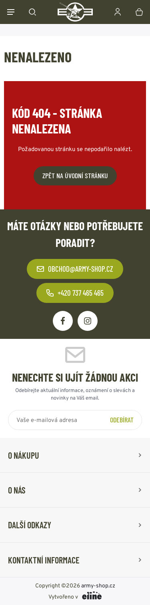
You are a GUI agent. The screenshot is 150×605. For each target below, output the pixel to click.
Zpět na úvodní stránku (75, 175)
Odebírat (122, 419)
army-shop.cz (98, 585)
